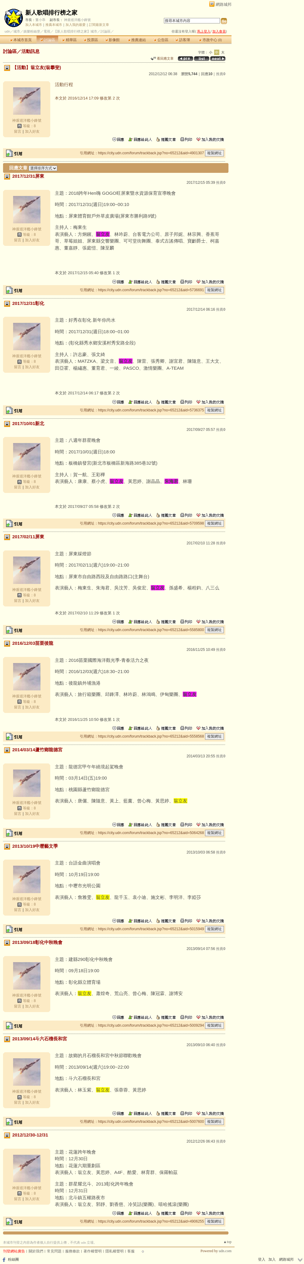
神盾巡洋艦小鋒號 (77, 20)
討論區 (47, 40)
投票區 (90, 40)
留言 (17, 131)
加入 (272, 1259)
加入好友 (32, 131)
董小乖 (40, 20)
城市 (16, 31)
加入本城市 (33, 24)
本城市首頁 (20, 40)
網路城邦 (224, 4)
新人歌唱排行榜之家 (51, 12)
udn (7, 31)
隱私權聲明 (114, 1251)
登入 (261, 1259)
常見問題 (54, 1251)
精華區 (69, 40)
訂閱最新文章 (99, 24)
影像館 (112, 40)
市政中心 (210, 40)
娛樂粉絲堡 (31, 31)
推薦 (220, 74)
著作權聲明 (92, 1251)
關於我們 (36, 1251)
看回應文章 (162, 58)
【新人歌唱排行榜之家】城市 (75, 31)
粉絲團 (13, 1259)
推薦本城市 (53, 24)
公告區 (160, 40)
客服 (131, 1251)
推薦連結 (136, 40)
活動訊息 (30, 51)
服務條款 (72, 1251)
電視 (47, 31)
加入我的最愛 (75, 24)
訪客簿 (182, 40)
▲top (227, 1242)
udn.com (225, 1251)
